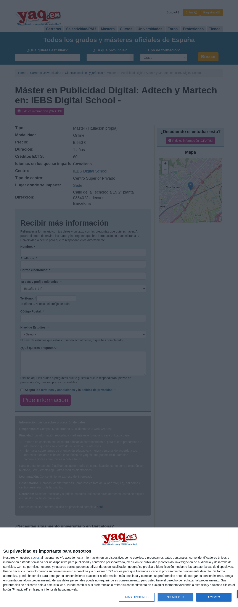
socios (35, 557)
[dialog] (119, 567)
